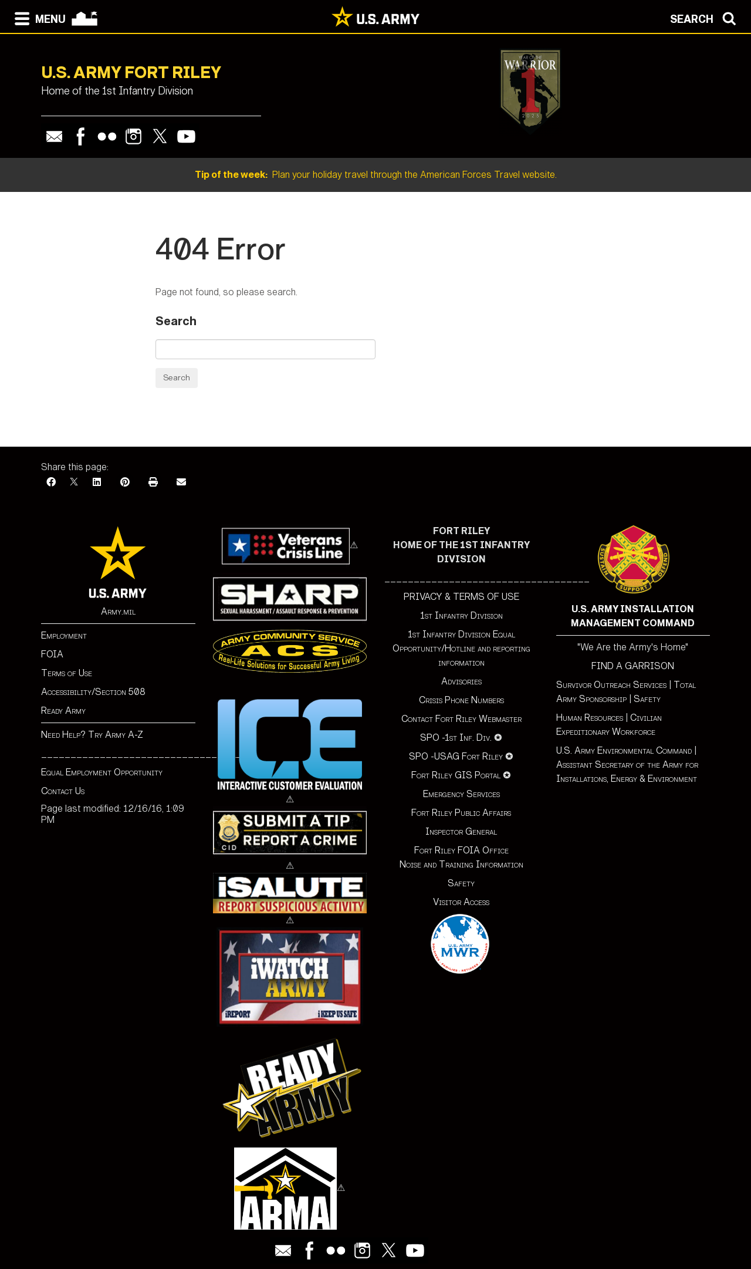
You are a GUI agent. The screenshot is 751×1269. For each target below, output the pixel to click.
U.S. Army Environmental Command (624, 750)
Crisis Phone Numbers (461, 700)
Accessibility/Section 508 (93, 691)
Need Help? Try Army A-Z (92, 734)
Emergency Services (461, 793)
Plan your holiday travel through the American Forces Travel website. (376, 174)
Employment (64, 635)
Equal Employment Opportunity (102, 772)
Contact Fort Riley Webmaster (461, 718)
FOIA (52, 654)
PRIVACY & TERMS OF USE (461, 596)
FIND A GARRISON (632, 665)
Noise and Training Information (461, 864)
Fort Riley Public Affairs (461, 812)
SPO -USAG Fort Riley (456, 756)
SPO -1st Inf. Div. (456, 737)
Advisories (461, 681)
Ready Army (63, 710)
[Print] (153, 482)
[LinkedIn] (97, 482)
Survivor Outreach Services (611, 684)
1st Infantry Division (461, 615)
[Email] (181, 482)
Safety (461, 883)
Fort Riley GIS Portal (455, 775)
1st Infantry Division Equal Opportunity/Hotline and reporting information (461, 648)
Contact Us (62, 791)
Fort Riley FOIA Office (461, 850)
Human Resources (589, 717)
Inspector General (461, 831)
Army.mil (118, 611)
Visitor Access (461, 901)
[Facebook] (51, 482)
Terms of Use (66, 673)
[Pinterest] (125, 482)
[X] (74, 482)
